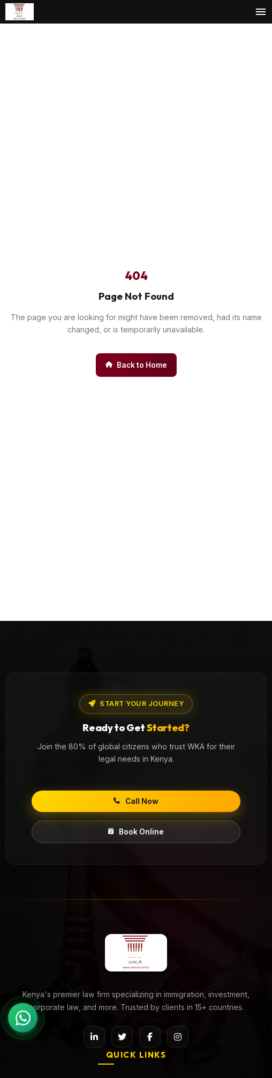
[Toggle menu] (261, 11)
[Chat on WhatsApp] (22, 1017)
